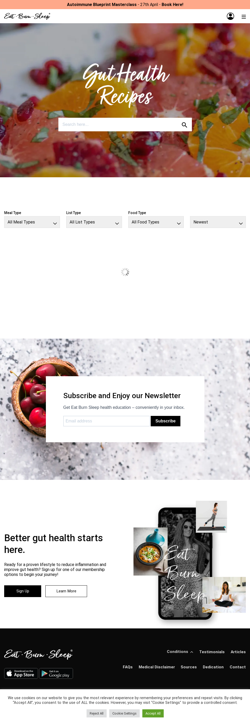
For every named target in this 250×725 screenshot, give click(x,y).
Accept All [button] (153, 713)
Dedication (213, 666)
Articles (238, 651)
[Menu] (244, 16)
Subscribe (165, 421)
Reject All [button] (96, 713)
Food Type (137, 213)
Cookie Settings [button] (124, 713)
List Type (73, 213)
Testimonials (211, 651)
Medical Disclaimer (155, 666)
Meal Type (12, 213)
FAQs (126, 666)
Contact (238, 666)
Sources (188, 666)
